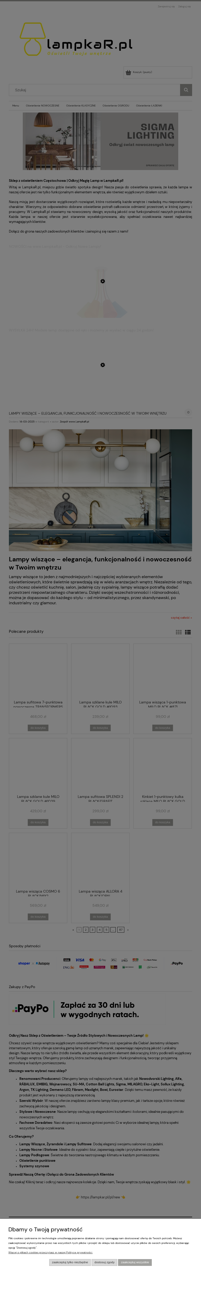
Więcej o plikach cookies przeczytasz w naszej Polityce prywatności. (50, 1252)
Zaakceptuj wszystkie (135, 1262)
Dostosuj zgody (104, 1262)
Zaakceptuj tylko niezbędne (70, 1262)
